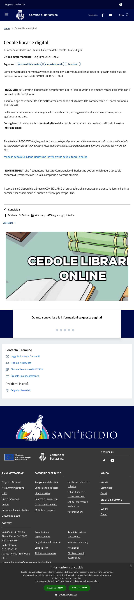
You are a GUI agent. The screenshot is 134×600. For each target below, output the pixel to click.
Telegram (53, 215)
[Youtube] (109, 15)
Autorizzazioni (75, 512)
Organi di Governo (11, 482)
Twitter (24, 215)
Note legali (73, 548)
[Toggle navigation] (6, 14)
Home (7, 28)
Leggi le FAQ (41, 548)
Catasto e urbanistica (46, 504)
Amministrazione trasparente (77, 534)
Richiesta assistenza (45, 553)
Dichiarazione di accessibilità (76, 555)
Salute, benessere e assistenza (78, 504)
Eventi (104, 514)
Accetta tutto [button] (55, 587)
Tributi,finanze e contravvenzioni (76, 494)
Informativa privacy (78, 542)
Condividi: (12, 209)
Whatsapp (38, 215)
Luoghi (104, 509)
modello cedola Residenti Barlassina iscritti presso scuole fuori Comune (45, 157)
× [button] (130, 566)
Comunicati (107, 488)
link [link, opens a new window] (97, 581)
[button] (67, 594)
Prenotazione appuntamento (42, 534)
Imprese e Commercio (46, 499)
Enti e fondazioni (11, 499)
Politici (5, 504)
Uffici (4, 493)
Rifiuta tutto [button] (79, 587)
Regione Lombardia (15, 4)
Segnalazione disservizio (47, 542)
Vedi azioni (10, 223)
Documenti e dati (11, 516)
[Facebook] (101, 15)
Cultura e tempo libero (46, 488)
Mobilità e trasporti (45, 510)
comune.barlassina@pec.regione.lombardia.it (26, 562)
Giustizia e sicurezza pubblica (78, 484)
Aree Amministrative (13, 488)
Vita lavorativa (42, 493)
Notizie (104, 482)
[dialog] (67, 581)
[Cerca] (127, 15)
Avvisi (104, 493)
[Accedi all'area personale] (120, 4)
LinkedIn (67, 215)
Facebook (10, 215)
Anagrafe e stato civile (46, 482)
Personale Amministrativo (15, 510)
